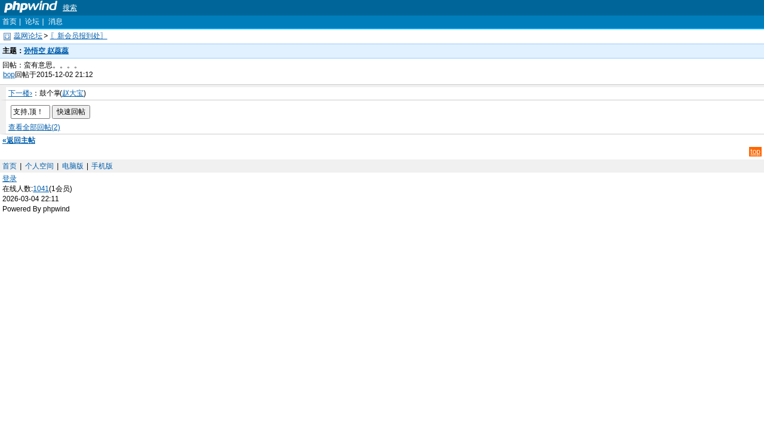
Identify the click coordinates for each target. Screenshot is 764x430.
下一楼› (20, 93)
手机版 (102, 166)
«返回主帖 (18, 140)
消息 (55, 21)
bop (9, 74)
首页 (9, 21)
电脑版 (73, 166)
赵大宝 (73, 93)
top (755, 152)
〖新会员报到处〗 (78, 36)
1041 (41, 189)
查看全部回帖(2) (34, 127)
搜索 (70, 8)
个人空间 (39, 166)
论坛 (32, 21)
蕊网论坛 (28, 36)
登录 (9, 178)
